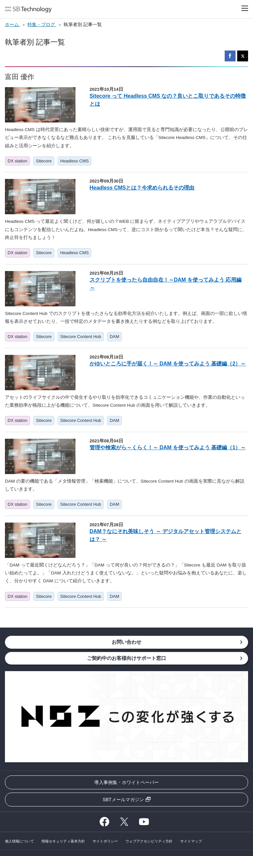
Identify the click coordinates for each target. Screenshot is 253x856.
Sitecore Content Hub (80, 336)
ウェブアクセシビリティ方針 (149, 841)
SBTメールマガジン (123, 799)
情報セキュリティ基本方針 (63, 841)
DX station (17, 160)
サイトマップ (191, 841)
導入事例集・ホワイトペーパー (126, 782)
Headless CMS (74, 160)
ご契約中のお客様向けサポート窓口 (126, 658)
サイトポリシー (105, 841)
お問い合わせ (126, 642)
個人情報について (19, 841)
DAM (114, 336)
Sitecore (44, 160)
